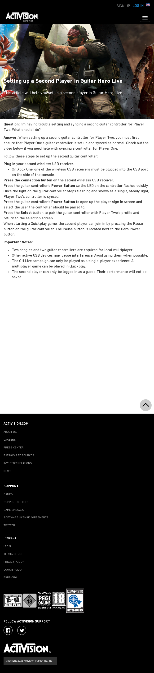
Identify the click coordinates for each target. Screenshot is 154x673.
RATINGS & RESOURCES (19, 455)
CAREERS (10, 439)
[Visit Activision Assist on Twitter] (21, 630)
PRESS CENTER (14, 447)
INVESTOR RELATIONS (18, 463)
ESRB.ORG (10, 577)
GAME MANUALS (14, 510)
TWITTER (9, 525)
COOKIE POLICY (13, 569)
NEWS (7, 471)
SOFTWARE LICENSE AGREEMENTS (26, 517)
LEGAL (8, 546)
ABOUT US (10, 432)
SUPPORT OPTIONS (16, 502)
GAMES (8, 494)
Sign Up (123, 6)
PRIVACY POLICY (14, 562)
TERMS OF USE (13, 554)
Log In (138, 6)
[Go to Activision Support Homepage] (24, 18)
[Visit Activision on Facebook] (8, 630)
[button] (148, 5)
